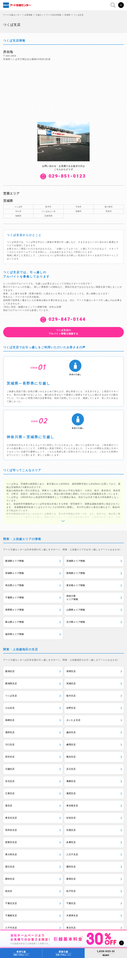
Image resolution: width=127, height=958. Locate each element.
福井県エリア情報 (14, 634)
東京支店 (71, 927)
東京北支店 (11, 818)
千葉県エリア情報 (14, 597)
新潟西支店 (11, 683)
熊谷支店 (71, 756)
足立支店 (71, 769)
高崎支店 (10, 720)
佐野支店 (71, 708)
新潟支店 (10, 671)
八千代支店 (11, 927)
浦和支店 (10, 732)
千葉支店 (71, 903)
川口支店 (10, 744)
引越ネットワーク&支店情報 (48, 15)
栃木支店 (71, 695)
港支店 (8, 805)
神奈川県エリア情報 (72, 598)
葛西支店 (71, 793)
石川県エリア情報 (75, 622)
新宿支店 (71, 879)
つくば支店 (11, 695)
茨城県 (67, 15)
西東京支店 (11, 842)
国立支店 (10, 866)
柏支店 (8, 891)
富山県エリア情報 (14, 622)
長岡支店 (71, 671)
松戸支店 (71, 891)
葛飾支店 (71, 781)
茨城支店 (71, 683)
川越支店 (10, 769)
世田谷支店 (11, 830)
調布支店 (10, 879)
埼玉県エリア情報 (14, 585)
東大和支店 (11, 854)
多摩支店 (71, 842)
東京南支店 (72, 805)
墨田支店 (71, 866)
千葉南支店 (11, 915)
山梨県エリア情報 (75, 609)
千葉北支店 (11, 903)
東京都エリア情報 (75, 585)
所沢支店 (10, 756)
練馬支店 (71, 744)
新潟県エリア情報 (14, 561)
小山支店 (10, 708)
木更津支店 (72, 915)
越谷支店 (71, 732)
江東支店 (10, 793)
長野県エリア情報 (14, 609)
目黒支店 (71, 830)
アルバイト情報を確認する (63, 331)
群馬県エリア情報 (75, 573)
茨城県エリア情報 (75, 561)
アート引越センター (12, 15)
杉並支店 (71, 818)
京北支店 (10, 781)
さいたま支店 (73, 720)
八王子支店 (72, 854)
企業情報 (28, 15)
